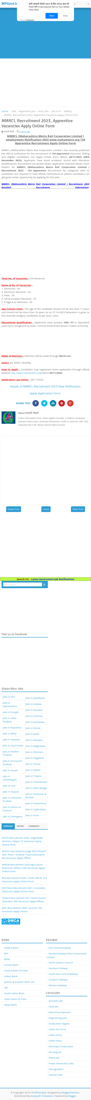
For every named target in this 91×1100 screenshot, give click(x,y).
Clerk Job (53, 1006)
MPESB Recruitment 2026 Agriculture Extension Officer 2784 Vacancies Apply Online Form (23, 868)
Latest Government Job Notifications (52, 579)
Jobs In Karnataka (35, 721)
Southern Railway (58, 979)
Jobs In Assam (10, 770)
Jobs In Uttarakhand (36, 781)
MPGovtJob (40, 1092)
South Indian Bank (14, 993)
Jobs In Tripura (33, 775)
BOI (6, 953)
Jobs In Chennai (34, 715)
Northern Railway (58, 968)
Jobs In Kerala (32, 727)
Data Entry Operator (60, 1012)
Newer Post (14, 509)
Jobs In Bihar (10, 733)
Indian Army (55, 1034)
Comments (33, 826)
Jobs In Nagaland (34, 757)
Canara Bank (11, 964)
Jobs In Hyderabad (35, 809)
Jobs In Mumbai (34, 709)
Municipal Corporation (61, 1046)
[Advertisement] (45, 33)
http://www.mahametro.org (26, 372)
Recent (20, 826)
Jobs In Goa (9, 785)
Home (46, 509)
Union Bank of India (15, 998)
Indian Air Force (57, 1029)
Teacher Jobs (56, 1074)
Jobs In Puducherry (35, 803)
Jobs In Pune (32, 815)
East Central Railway (60, 947)
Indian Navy (55, 1040)
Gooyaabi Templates (42, 1095)
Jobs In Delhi (32, 733)
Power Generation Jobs (61, 1063)
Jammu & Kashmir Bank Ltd (19, 981)
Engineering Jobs (58, 1017)
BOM (7, 959)
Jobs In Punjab (11, 712)
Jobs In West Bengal (36, 787)
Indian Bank (10, 976)
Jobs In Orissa (32, 763)
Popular (8, 826)
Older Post (77, 509)
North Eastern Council (61, 962)
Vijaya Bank (10, 1004)
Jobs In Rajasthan (12, 727)
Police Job (54, 1057)
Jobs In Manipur (34, 739)
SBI (6, 987)
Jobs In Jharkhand (35, 697)
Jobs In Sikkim (33, 769)
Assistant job (56, 1000)
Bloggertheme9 (70, 1092)
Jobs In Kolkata (33, 703)
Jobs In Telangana (12, 816)
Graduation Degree (59, 1023)
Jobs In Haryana (11, 739)
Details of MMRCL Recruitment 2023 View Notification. (45, 386)
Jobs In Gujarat (11, 791)
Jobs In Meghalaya (35, 745)
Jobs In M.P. (9, 696)
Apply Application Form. (45, 393)
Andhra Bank (11, 947)
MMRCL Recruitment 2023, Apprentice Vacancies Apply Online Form (41, 114)
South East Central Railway (63, 973)
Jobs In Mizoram (34, 751)
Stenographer (56, 1069)
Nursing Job (55, 1052)
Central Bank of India (16, 970)
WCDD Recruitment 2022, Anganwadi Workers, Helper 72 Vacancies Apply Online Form (22, 841)
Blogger (72, 1095)
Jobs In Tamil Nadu (13, 745)
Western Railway (58, 985)
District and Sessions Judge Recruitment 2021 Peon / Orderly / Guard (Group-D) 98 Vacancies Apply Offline (24, 854)
